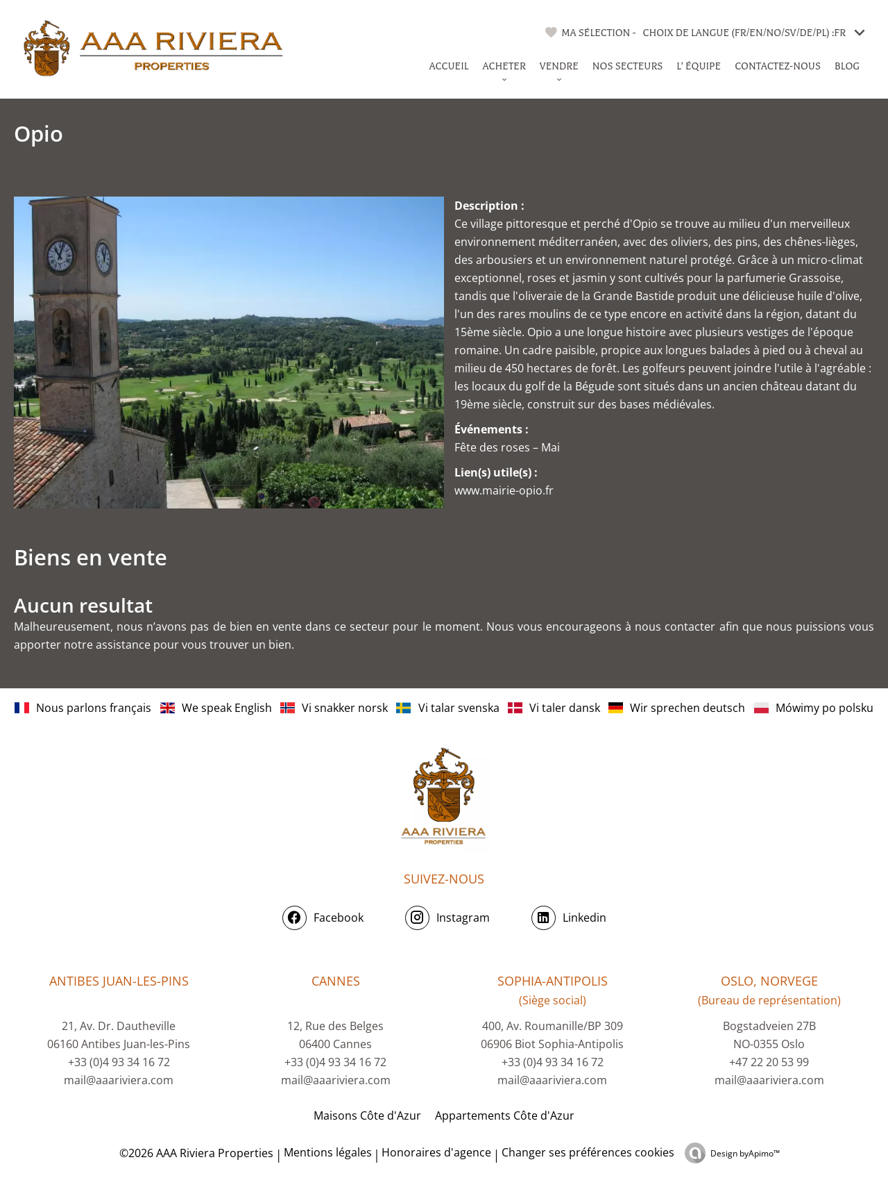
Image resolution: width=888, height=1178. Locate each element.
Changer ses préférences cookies (588, 1152)
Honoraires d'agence (436, 1152)
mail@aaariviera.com (118, 1080)
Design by (745, 1153)
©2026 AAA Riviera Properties (195, 1153)
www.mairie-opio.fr (504, 490)
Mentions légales (328, 1152)
